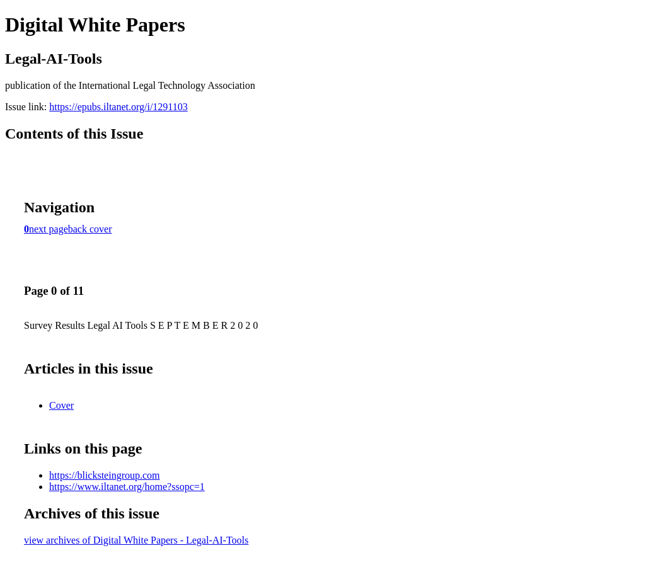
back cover (90, 229)
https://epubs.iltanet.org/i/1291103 (118, 106)
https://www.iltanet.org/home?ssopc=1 (127, 486)
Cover (61, 405)
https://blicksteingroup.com (104, 475)
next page (48, 229)
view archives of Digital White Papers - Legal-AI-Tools (136, 540)
